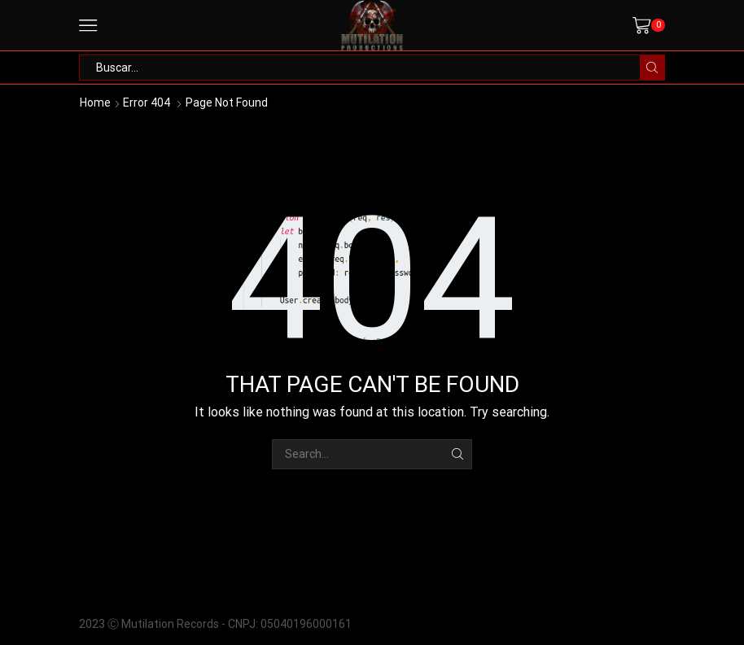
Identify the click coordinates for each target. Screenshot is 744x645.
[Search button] (652, 67)
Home (95, 102)
